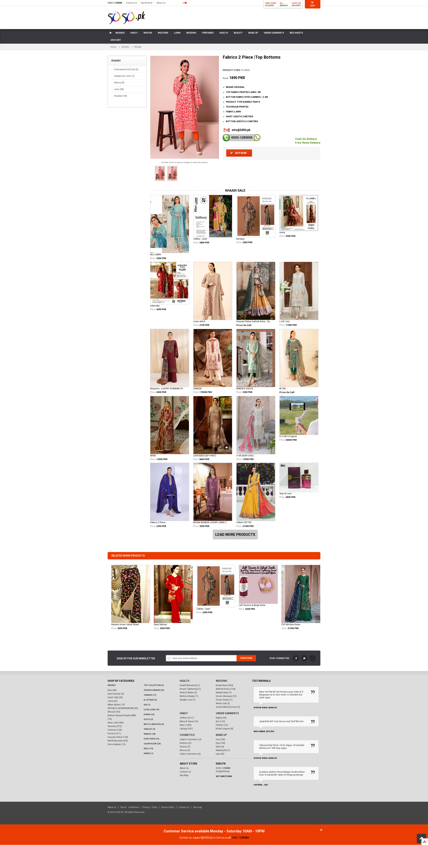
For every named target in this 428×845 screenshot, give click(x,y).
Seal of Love (285, 493)
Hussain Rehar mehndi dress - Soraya (253, 321)
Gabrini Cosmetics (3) (190, 739)
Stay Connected (279, 658)
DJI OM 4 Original (288, 436)
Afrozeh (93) (114, 712)
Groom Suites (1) (224, 700)
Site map (197, 807)
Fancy (184, 713)
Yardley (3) (149, 729)
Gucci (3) (148, 719)
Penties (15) (222, 725)
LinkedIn (312, 658)
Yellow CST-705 (243, 523)
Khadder (120, 96)
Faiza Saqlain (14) (116, 744)
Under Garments (227, 713)
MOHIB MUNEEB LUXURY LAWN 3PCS (210, 523)
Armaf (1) (148, 753)
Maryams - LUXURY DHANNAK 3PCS (167, 389)
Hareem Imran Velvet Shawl (125, 624)
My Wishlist (147, 3)
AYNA (153, 456)
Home (113, 47)
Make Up (221, 735)
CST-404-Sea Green (290, 624)
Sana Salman (160, 624)
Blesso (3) (185, 750)
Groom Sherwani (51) (226, 696)
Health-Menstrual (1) (190, 685)
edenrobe (155, 306)
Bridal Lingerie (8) (224, 729)
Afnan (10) (149, 714)
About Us (161, 3)
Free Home (270, 3)
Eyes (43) (220, 743)
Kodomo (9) (185, 743)
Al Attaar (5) (150, 700)
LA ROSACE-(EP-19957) (204, 456)
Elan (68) (112, 690)
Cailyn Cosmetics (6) (190, 754)
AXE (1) (147, 705)
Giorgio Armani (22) (154, 690)
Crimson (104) (115, 730)
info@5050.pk (241, 130)
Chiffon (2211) (187, 718)
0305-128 (115, 3)
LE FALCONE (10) (151, 710)
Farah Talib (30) (115, 697)
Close (321, 830)
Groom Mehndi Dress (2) (228, 707)
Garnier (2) (185, 747)
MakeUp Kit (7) (223, 750)
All (281, 3)
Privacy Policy (150, 807)
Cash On (296, 3)
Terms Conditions (129, 807)
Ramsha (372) (115, 726)
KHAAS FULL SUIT (124, 76)
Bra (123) (220, 721)
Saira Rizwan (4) (116, 694)
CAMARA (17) (150, 695)
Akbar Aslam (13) (116, 705)
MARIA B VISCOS (244, 389)
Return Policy (168, 807)
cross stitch (199, 321)
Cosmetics (187, 735)
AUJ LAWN (155, 255)
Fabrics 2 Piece (157, 523)
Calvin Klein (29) (152, 744)
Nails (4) (220, 747)
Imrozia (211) (114, 733)
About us (112, 807)
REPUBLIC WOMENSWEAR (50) (123, 708)
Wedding (221, 681)
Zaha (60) (112, 701)
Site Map (184, 775)
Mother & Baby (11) (189, 696)
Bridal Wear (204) (224, 685)
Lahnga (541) (186, 729)
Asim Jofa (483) (116, 723)
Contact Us (131, 3)
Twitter (304, 658)
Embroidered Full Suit (126, 70)
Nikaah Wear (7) (224, 692)
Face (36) (220, 739)
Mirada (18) (149, 734)
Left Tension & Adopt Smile (252, 605)
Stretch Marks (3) (188, 692)
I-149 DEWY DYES (244, 456)
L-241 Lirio (284, 321)
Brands (125, 47)
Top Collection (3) (154, 685)
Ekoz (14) (148, 749)
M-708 (282, 389)
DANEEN (197, 389)
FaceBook (296, 658)
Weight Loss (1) (187, 700)
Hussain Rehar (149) (118, 737)
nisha (282, 232)
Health (184, 681)
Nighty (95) (221, 718)
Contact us (183, 807)
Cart (312, 6)
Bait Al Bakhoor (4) (154, 724)
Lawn (119, 89)
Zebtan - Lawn (200, 239)
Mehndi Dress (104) (225, 689)
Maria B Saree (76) (189, 721)
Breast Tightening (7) (190, 689)
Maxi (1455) (185, 725)
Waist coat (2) (223, 703)
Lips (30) (220, 754)
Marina (119, 83)
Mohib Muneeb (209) (118, 741)
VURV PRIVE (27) (151, 739)
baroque (240, 239)
